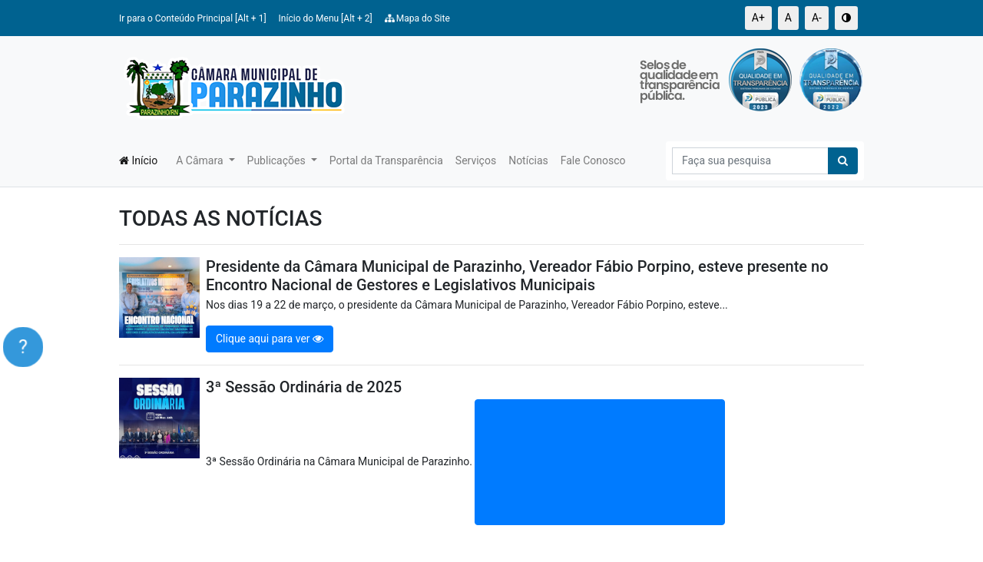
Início (138, 160)
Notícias (528, 160)
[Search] (750, 160)
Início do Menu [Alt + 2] (325, 18)
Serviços (475, 160)
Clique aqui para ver (269, 338)
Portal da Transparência (386, 160)
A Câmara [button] (201, 160)
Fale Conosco (593, 160)
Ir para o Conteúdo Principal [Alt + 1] (192, 18)
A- (817, 18)
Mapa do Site (417, 18)
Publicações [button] (278, 160)
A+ (758, 18)
